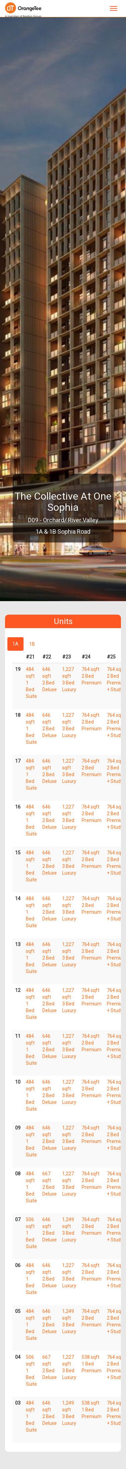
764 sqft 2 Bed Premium (91, 676)
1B (32, 644)
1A (15, 644)
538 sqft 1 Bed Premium (91, 1363)
